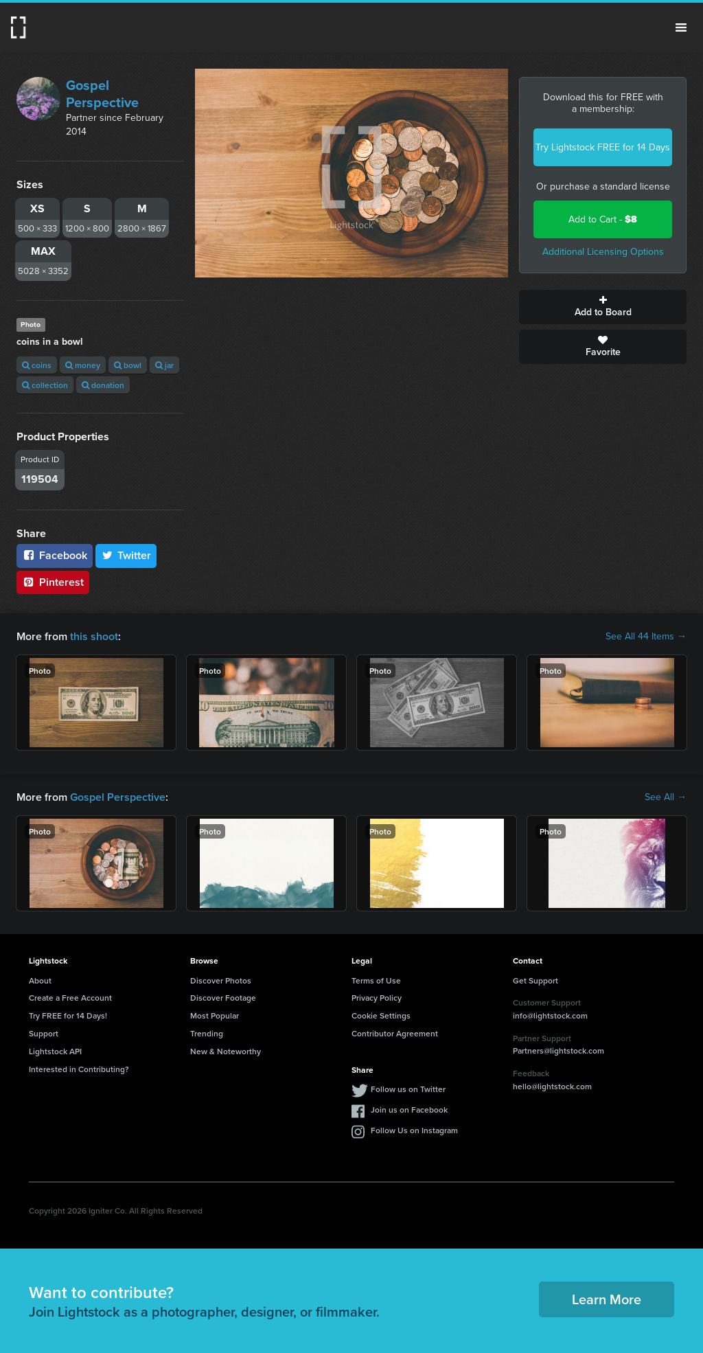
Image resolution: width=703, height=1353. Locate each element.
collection (45, 385)
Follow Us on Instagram (414, 1130)
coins (36, 365)
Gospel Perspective (102, 94)
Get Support (535, 980)
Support (43, 1033)
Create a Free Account (70, 997)
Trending (206, 1033)
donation (103, 385)
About (40, 980)
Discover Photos (220, 980)
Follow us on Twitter (408, 1089)
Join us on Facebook (409, 1109)
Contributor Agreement (395, 1033)
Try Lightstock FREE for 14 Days (602, 147)
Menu (681, 27)
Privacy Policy (377, 997)
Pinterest (53, 582)
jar (164, 365)
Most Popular (214, 1015)
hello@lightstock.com (552, 1086)
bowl (127, 365)
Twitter (126, 555)
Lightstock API (55, 1051)
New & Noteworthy (225, 1051)
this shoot (94, 636)
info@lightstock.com (550, 1015)
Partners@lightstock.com (558, 1050)
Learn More (606, 1299)
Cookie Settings (381, 1015)
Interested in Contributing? (79, 1069)
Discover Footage (223, 997)
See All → (666, 797)
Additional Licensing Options (603, 252)
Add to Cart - (602, 219)
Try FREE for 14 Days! (68, 1015)
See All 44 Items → (646, 637)
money (82, 365)
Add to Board (602, 307)
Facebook (54, 555)
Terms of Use (376, 980)
